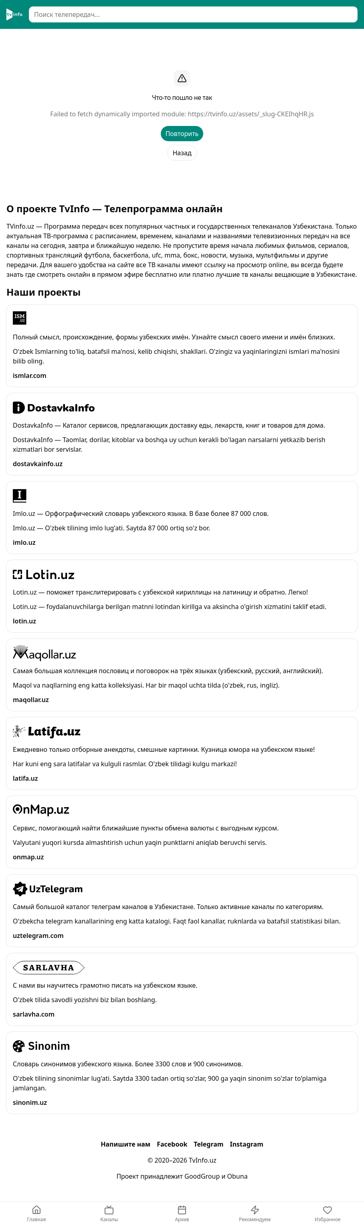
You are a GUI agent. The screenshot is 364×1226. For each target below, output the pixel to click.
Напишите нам (125, 1144)
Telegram (208, 1144)
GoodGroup (202, 1176)
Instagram (246, 1144)
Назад (181, 152)
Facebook (172, 1144)
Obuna (237, 1176)
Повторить (182, 133)
